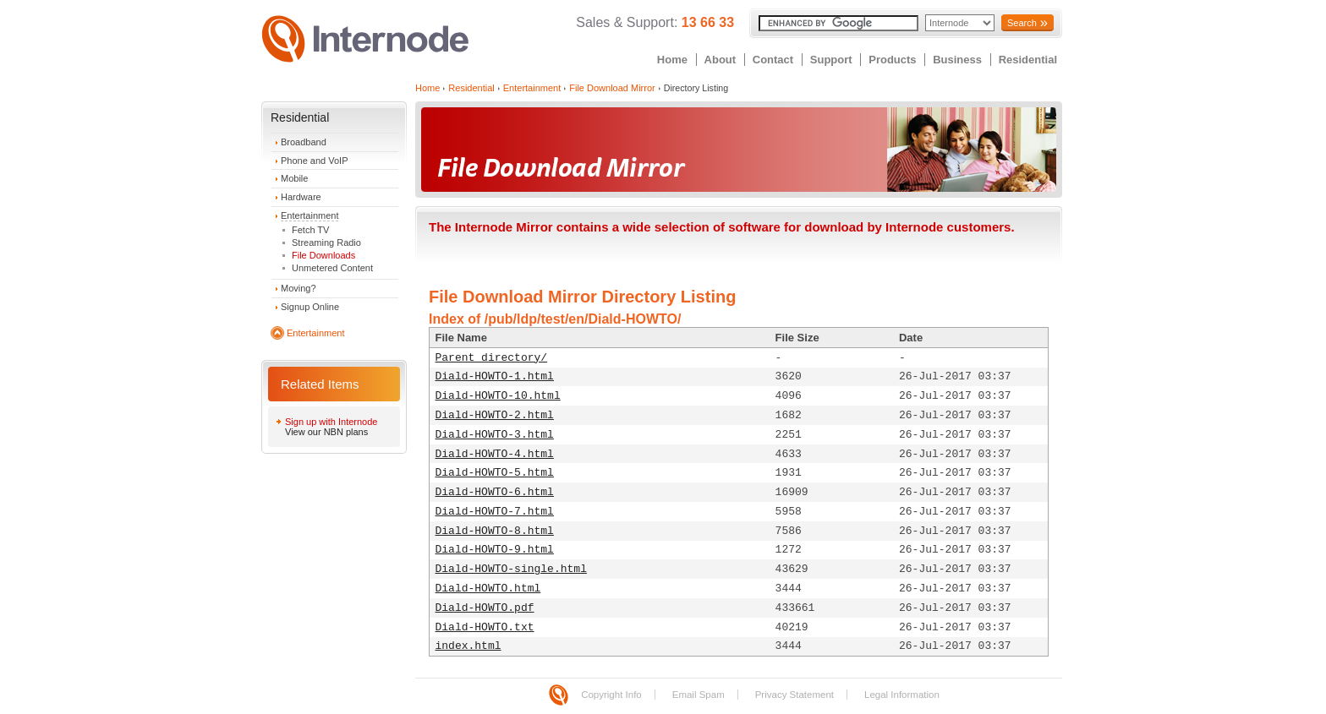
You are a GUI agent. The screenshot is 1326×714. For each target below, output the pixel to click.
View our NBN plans (326, 432)
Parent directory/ (492, 358)
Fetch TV (310, 230)
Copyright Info (611, 694)
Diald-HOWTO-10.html (498, 396)
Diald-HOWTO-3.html (495, 434)
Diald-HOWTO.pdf (485, 608)
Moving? (298, 288)
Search (1022, 23)
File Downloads (323, 255)
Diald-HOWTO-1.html (495, 376)
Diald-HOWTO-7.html (495, 511)
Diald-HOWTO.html (488, 588)
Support (831, 59)
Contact (773, 59)
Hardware (301, 197)
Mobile (294, 178)
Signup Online (310, 307)
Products (892, 59)
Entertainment (309, 215)
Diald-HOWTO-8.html (495, 531)
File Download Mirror (612, 88)
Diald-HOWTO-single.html (511, 569)
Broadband (303, 142)
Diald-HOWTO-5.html (495, 472)
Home (672, 59)
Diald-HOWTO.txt (485, 627)
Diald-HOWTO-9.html (495, 549)
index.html (468, 646)
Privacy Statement (794, 694)
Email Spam (698, 694)
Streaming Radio (326, 242)
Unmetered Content (332, 268)
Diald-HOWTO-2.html (495, 415)
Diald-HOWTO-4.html (495, 454)
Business (957, 59)
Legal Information (902, 694)
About (720, 59)
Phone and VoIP (314, 160)
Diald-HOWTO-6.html (495, 492)
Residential (1028, 59)
